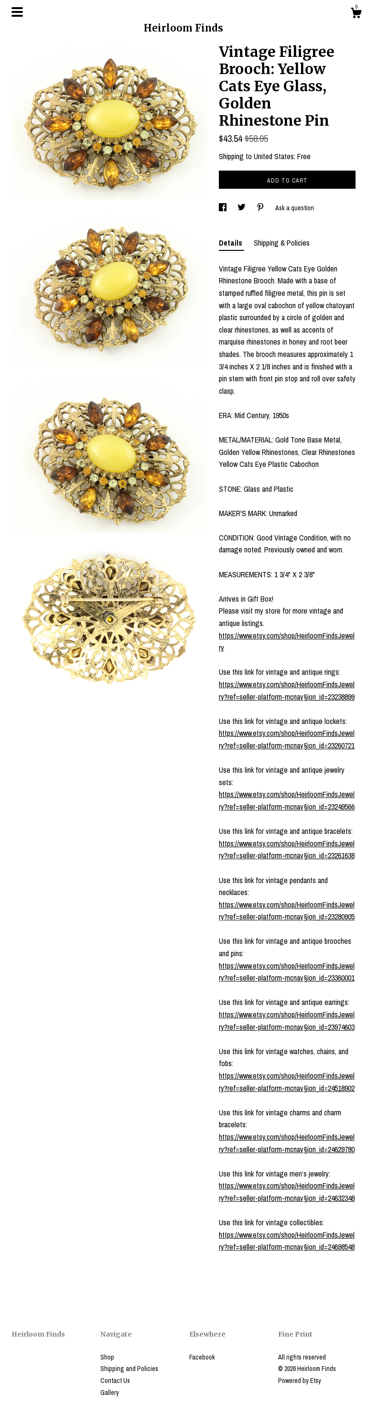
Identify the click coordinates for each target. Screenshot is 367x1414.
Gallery (109, 1392)
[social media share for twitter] (242, 208)
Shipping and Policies (129, 1368)
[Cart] (356, 14)
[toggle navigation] (17, 12)
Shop (107, 1357)
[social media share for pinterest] (261, 208)
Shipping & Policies (282, 242)
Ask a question (294, 208)
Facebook (202, 1357)
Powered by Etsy (299, 1380)
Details (231, 242)
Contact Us (115, 1380)
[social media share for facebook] (223, 208)
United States (274, 156)
